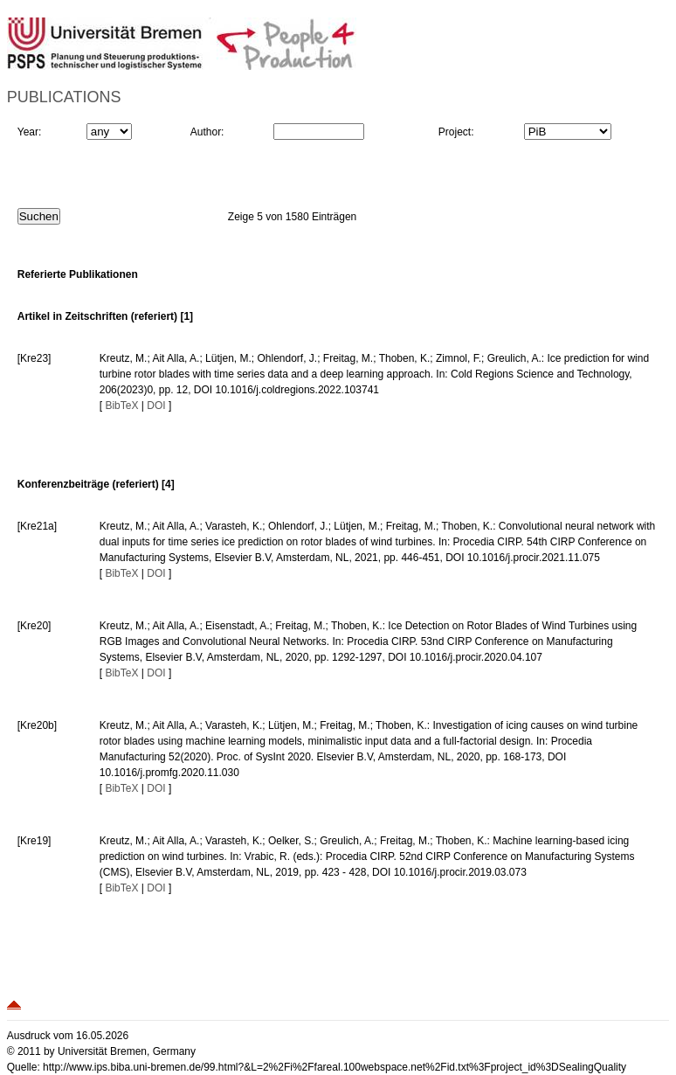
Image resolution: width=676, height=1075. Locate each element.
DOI (156, 405)
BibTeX (121, 405)
